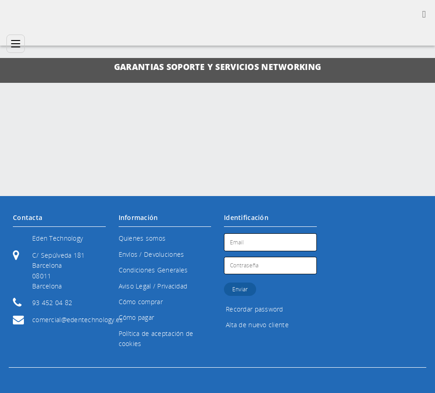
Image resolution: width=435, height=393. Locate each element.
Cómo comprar (141, 301)
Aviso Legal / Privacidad (153, 286)
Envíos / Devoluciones (151, 254)
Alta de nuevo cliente (257, 324)
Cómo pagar (137, 317)
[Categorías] (15, 44)
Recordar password (254, 309)
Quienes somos (142, 238)
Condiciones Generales (153, 270)
